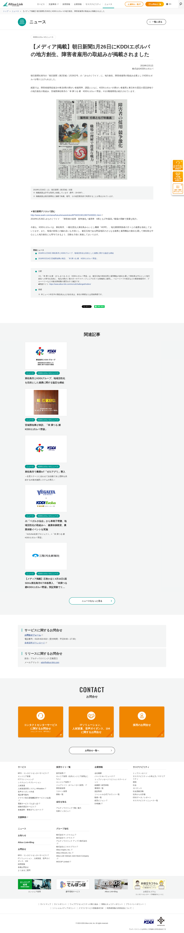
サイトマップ (45, 904)
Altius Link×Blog (26, 842)
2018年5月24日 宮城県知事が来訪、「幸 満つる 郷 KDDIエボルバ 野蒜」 (68, 258)
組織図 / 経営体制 (102, 785)
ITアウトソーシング (26, 779)
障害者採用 (60, 788)
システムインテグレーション (29, 782)
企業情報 (78, 4)
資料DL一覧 (134, 4)
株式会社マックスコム (65, 835)
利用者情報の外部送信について (119, 908)
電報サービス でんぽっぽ (28, 804)
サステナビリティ (93, 4)
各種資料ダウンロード (35, 643)
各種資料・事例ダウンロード (29, 810)
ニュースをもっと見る (92, 601)
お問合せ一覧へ (92, 750)
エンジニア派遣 (24, 776)
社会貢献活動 (138, 791)
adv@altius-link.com (50, 662)
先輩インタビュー (63, 811)
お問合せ (22, 849)
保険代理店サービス (26, 807)
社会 (134, 785)
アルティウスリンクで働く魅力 (68, 808)
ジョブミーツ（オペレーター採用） (70, 785)
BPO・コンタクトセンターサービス (32, 773)
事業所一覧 (99, 788)
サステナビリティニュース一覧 (145, 800)
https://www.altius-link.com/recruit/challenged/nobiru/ (70, 284)
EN (168, 4)
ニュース (108, 4)
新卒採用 (59, 773)
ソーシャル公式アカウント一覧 (107, 794)
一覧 (157, 22)
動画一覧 (98, 797)
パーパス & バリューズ (104, 776)
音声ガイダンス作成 (26, 792)
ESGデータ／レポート (142, 797)
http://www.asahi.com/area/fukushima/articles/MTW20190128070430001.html (66, 215)
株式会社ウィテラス (64, 838)
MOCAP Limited (62, 862)
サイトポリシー (60, 904)
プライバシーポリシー (135, 904)
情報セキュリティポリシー (112, 904)
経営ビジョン (100, 800)
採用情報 (66, 4)
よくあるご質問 (24, 870)
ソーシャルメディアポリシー (64, 908)
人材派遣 (21, 785)
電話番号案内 (23, 795)
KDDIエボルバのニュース (43, 37)
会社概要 (98, 773)
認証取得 (98, 791)
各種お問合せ (23, 867)
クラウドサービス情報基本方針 (91, 908)
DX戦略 (98, 804)
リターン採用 (61, 791)
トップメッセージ (140, 773)
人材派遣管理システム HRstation (31, 789)
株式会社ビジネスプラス (66, 847)
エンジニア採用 (62, 782)
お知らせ (22, 835)
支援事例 (52, 4)
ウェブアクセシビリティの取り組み (84, 904)
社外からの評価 (139, 794)
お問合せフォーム (33, 635)
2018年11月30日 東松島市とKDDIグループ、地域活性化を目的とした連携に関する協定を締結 (76, 253)
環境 (134, 782)
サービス (41, 4)
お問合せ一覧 (155, 4)
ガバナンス (137, 788)
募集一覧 (59, 794)
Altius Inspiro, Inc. (63, 850)
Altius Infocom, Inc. (63, 853)
